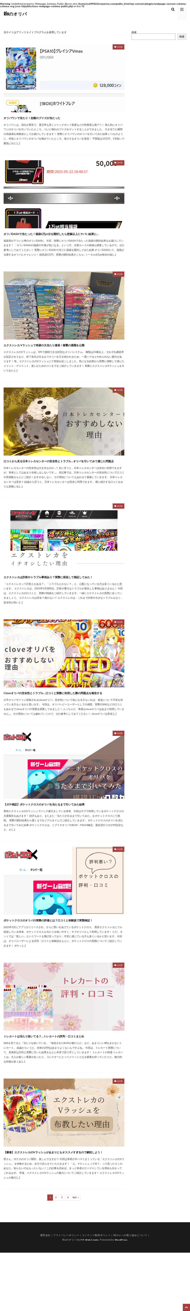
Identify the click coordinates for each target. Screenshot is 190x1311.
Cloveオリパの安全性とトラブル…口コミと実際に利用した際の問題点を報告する (62, 721)
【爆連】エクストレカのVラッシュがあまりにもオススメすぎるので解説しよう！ (63, 1207)
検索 (134, 32)
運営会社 (45, 1293)
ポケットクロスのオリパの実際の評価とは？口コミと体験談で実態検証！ (63, 962)
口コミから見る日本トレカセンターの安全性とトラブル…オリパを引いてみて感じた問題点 (63, 477)
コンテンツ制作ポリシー (96, 1293)
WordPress (122, 1297)
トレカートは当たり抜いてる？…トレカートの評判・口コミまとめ (63, 1084)
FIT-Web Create (88, 1297)
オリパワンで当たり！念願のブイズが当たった (50, 117)
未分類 (119, 47)
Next (75, 1255)
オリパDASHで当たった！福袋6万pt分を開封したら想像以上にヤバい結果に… (64, 236)
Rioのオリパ (15, 14)
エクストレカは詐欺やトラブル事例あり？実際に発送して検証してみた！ (63, 599)
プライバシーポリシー (66, 1293)
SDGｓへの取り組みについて (130, 1293)
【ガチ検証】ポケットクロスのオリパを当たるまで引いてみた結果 (64, 839)
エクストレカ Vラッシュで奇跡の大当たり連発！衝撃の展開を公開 (63, 354)
